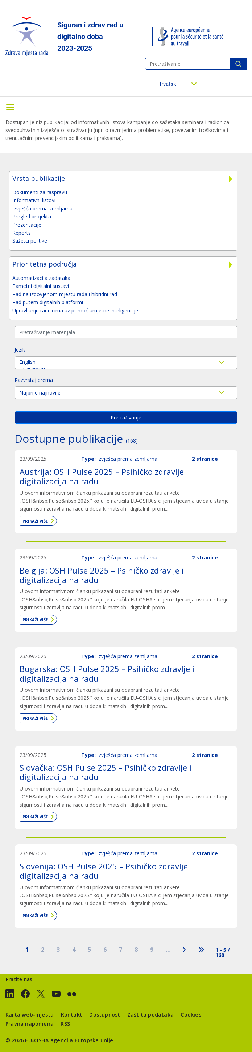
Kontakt (71, 1014)
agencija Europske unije (81, 1040)
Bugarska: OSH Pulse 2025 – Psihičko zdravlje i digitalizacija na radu (107, 673)
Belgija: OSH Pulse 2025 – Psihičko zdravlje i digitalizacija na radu (102, 575)
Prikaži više (35, 521)
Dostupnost (104, 1014)
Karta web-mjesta (29, 1014)
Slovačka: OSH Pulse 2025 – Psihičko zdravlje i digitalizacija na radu (105, 772)
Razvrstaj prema (34, 379)
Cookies (191, 1014)
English (126, 361)
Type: (88, 458)
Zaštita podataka (150, 1014)
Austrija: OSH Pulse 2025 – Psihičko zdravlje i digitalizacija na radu (104, 476)
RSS (65, 1023)
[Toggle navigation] (10, 107)
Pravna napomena (29, 1023)
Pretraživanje (238, 64)
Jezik (20, 349)
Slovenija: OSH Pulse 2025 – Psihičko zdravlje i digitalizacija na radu (106, 871)
